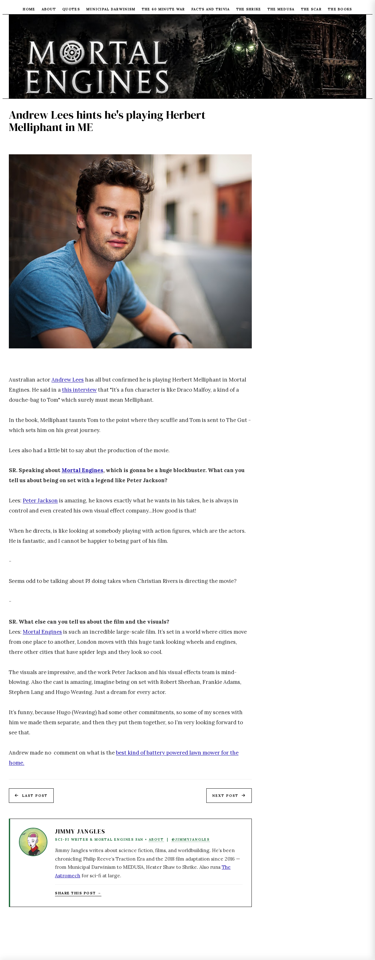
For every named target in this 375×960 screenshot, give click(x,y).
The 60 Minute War (163, 9)
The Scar (311, 9)
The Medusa (281, 9)
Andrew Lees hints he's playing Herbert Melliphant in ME (107, 121)
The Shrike (248, 9)
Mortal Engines (82, 470)
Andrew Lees (67, 379)
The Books (340, 9)
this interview (79, 389)
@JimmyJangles (191, 839)
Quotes (71, 9)
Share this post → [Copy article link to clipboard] (78, 893)
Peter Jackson (40, 500)
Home (29, 9)
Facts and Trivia (210, 9)
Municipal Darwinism (111, 9)
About (49, 9)
